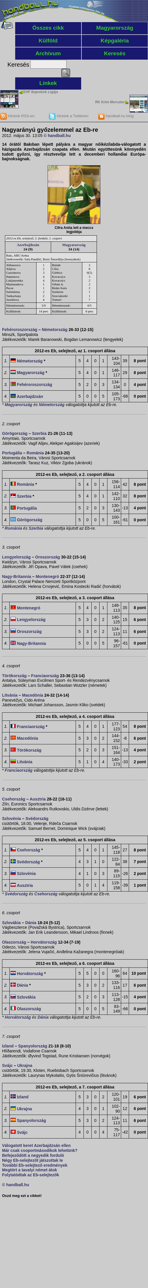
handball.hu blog (116, 116)
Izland (8, 1046)
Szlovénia (11, 818)
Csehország (13, 799)
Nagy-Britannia (16, 576)
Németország (54, 329)
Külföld (48, 41)
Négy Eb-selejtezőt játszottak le (32, 1160)
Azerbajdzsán (28, 245)
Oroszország (47, 557)
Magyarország (114, 28)
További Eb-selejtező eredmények (34, 1165)
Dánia (30, 922)
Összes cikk (48, 28)
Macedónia (32, 695)
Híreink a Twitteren (68, 116)
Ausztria (37, 799)
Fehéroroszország (19, 329)
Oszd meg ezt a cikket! (22, 1196)
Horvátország (44, 942)
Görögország (14, 433)
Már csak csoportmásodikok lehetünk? (39, 1150)
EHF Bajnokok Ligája (40, 92)
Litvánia (10, 695)
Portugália (12, 453)
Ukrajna (24, 1065)
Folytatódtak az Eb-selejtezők (30, 1175)
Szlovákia (11, 922)
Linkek (48, 83)
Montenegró (47, 576)
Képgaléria (115, 41)
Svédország (36, 818)
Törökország (14, 675)
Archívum (48, 53)
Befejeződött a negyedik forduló (33, 1155)
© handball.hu (57, 135)
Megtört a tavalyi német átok (29, 1170)
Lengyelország (16, 557)
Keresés (115, 53)
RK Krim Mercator (110, 102)
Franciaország (45, 675)
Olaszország (14, 942)
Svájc (7, 1065)
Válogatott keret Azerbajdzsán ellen (36, 1145)
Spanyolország (32, 1046)
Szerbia (39, 433)
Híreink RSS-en (17, 116)
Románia (35, 453)
